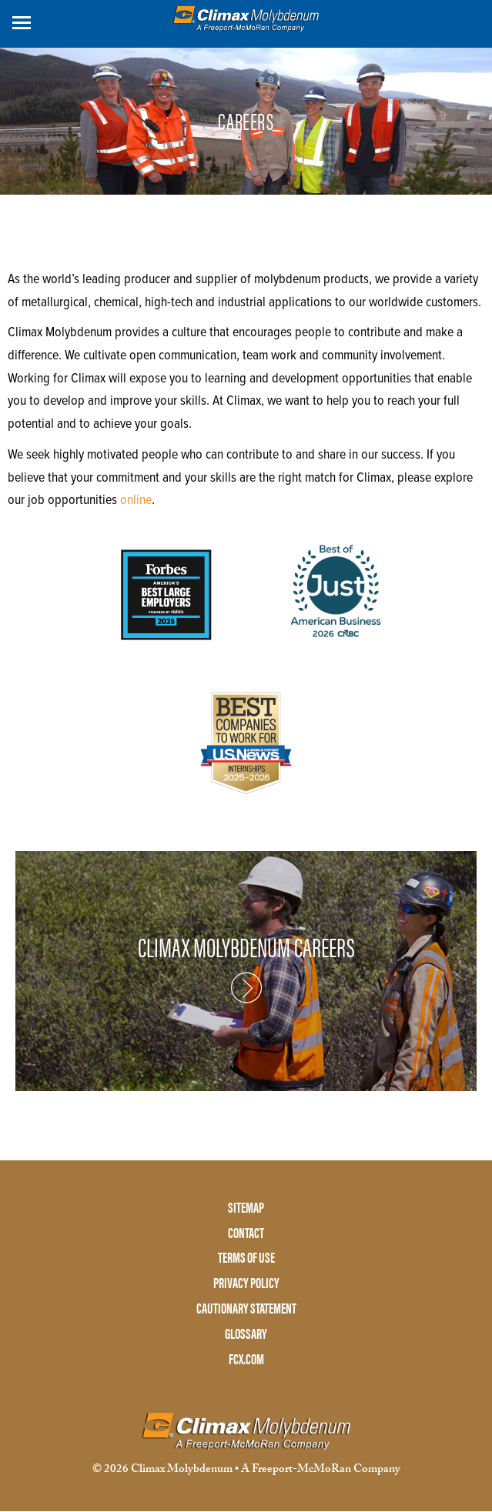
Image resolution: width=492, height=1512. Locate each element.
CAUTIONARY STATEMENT (246, 1308)
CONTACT (246, 1233)
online (136, 500)
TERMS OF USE (246, 1258)
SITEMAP (246, 1208)
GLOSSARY (246, 1334)
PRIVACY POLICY (246, 1283)
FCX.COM (246, 1359)
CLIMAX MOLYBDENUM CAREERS (246, 947)
